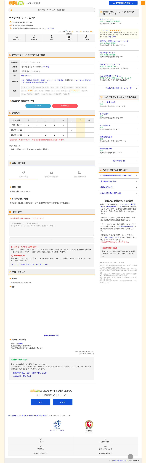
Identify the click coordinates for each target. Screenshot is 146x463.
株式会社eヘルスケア (115, 207)
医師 (51, 39)
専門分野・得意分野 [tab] (51, 177)
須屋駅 (20, 344)
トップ (40, 442)
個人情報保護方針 (105, 453)
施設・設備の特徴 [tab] (80, 177)
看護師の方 (65, 106)
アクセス (86, 39)
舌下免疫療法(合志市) (108, 181)
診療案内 (34, 39)
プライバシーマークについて (57, 430)
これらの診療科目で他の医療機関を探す (34, 82)
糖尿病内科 (87, 80)
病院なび (16, 3)
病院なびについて (105, 449)
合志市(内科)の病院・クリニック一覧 (119, 88)
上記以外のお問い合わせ (22, 376)
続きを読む (112, 37)
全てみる (51, 28)
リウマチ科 (78, 80)
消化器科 (36, 80)
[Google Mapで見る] (51, 335)
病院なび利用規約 (40, 453)
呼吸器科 (29, 80)
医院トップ (16, 39)
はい (40, 402)
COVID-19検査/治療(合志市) (110, 193)
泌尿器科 (60, 80)
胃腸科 (43, 80)
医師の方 (38, 106)
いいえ (62, 402)
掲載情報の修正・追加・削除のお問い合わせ (30, 373)
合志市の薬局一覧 (118, 161)
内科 (23, 80)
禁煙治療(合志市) (106, 187)
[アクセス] (45, 67)
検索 (63, 10)
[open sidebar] (143, 3)
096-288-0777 (26, 76)
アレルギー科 (51, 80)
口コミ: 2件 (104, 30)
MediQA (40, 449)
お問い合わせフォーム (112, 237)
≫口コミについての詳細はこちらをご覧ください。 (30, 264)
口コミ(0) (69, 39)
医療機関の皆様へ (124, 3)
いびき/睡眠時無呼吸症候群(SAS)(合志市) (116, 175)
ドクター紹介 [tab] (23, 177)
